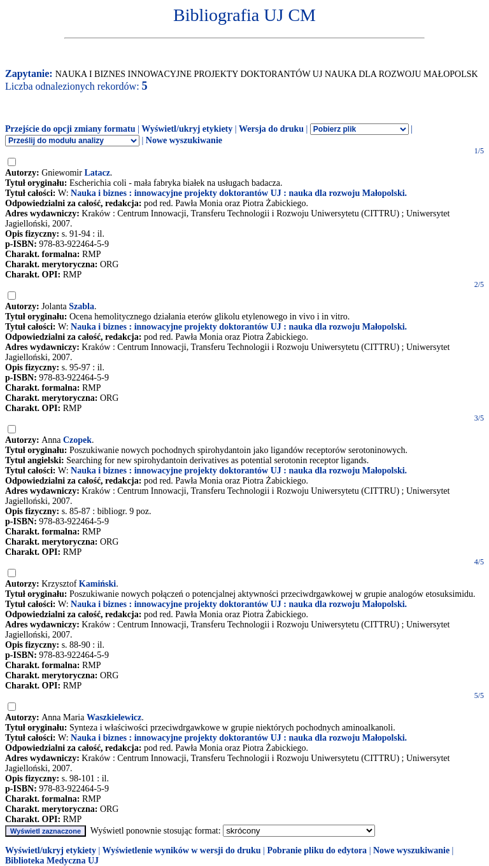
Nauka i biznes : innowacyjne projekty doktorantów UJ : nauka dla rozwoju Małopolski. (239, 193)
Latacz (97, 173)
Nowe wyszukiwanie (184, 140)
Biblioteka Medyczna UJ (52, 860)
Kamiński (97, 584)
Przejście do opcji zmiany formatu (70, 129)
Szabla (81, 306)
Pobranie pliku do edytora (317, 850)
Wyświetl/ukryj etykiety (186, 129)
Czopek (77, 440)
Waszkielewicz (114, 717)
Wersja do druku (271, 129)
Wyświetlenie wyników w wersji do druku (182, 850)
